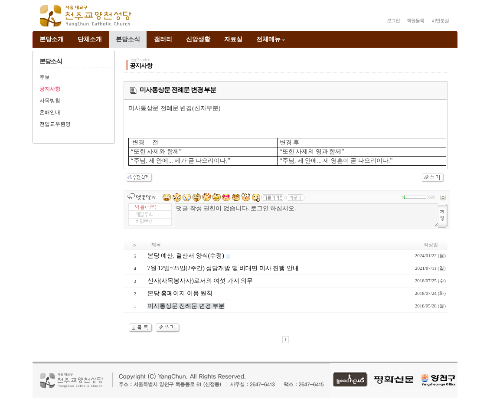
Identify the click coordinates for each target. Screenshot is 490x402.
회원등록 (415, 20)
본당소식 (128, 39)
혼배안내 (49, 112)
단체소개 (90, 39)
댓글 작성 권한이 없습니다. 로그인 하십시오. (306, 215)
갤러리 (163, 39)
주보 (44, 77)
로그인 (393, 20)
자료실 (233, 39)
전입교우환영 (55, 124)
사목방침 (49, 101)
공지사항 (49, 89)
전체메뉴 (271, 39)
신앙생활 (198, 39)
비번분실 (440, 20)
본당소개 (51, 39)
